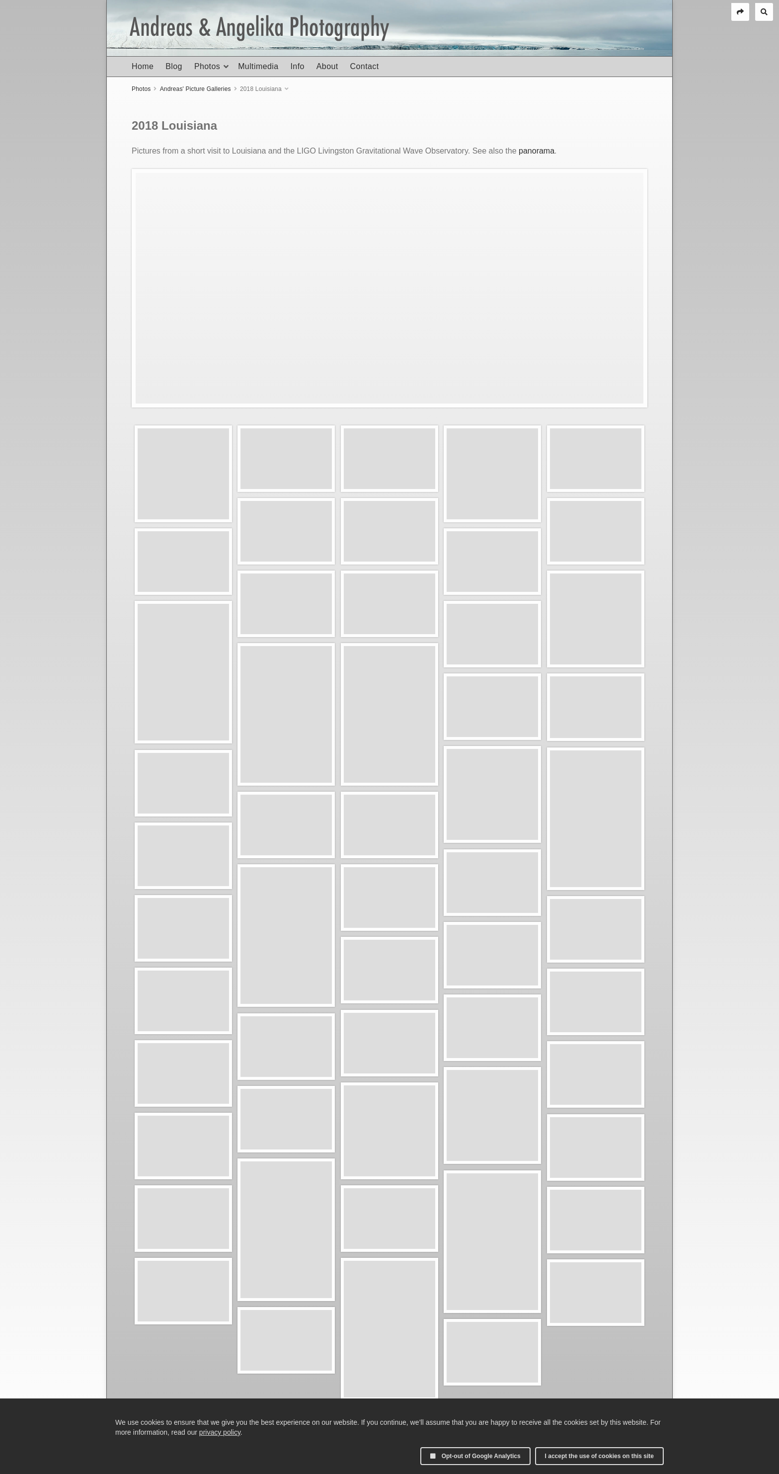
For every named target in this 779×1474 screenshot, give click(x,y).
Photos (207, 66)
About (327, 66)
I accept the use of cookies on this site (599, 1456)
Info (297, 66)
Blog (173, 66)
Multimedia (258, 66)
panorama (536, 151)
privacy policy (219, 1432)
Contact (364, 66)
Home (143, 66)
